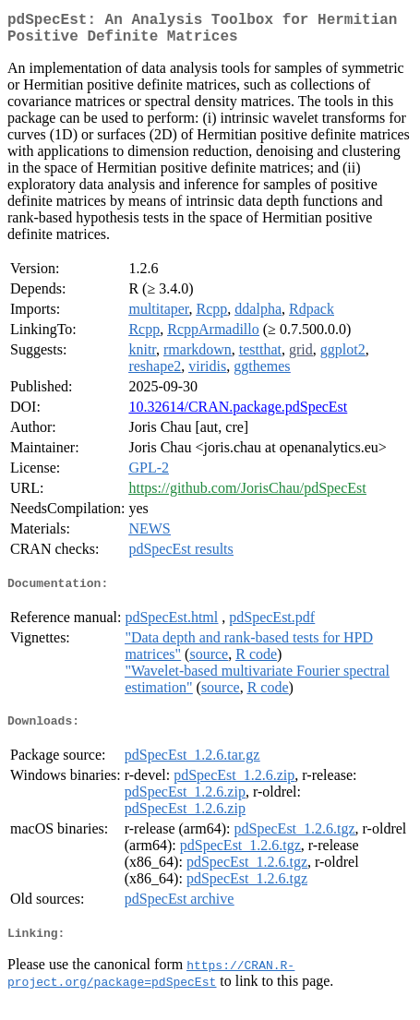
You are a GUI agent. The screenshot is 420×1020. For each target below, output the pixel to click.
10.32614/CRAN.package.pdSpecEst (237, 414)
